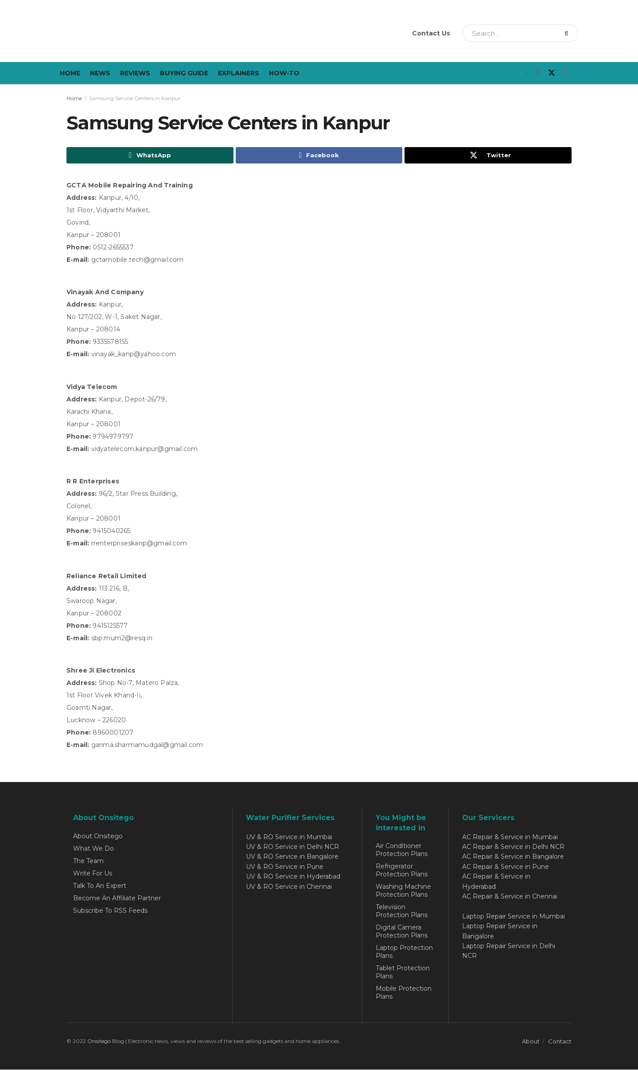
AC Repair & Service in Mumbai (510, 837)
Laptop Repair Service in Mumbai (513, 917)
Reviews (135, 73)
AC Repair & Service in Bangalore (513, 857)
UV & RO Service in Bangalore (292, 857)
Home (70, 73)
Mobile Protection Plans (404, 993)
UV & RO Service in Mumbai (289, 837)
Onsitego (99, 1041)
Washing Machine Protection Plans (403, 891)
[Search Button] (569, 33)
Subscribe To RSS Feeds (110, 911)
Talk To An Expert (99, 886)
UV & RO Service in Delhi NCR (292, 847)
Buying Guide (184, 73)
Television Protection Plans (402, 911)
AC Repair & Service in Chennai (509, 897)
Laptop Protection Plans (404, 952)
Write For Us (92, 874)
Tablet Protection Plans (403, 973)
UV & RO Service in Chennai (289, 887)
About (531, 1041)
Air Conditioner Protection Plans (402, 850)
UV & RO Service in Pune (284, 867)
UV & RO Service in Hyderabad (293, 877)
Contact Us (431, 33)
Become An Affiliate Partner (117, 899)
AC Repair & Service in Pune (505, 867)
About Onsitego (98, 836)
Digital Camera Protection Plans (402, 932)
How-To (284, 73)
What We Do (93, 849)
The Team (88, 861)
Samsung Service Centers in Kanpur (135, 98)
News (100, 73)
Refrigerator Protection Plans (402, 871)
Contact (560, 1041)
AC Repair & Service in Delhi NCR (513, 847)
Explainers (238, 73)
